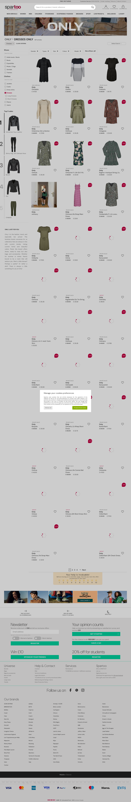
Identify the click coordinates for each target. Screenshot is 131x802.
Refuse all (48, 408)
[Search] (92, 7)
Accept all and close (80, 408)
